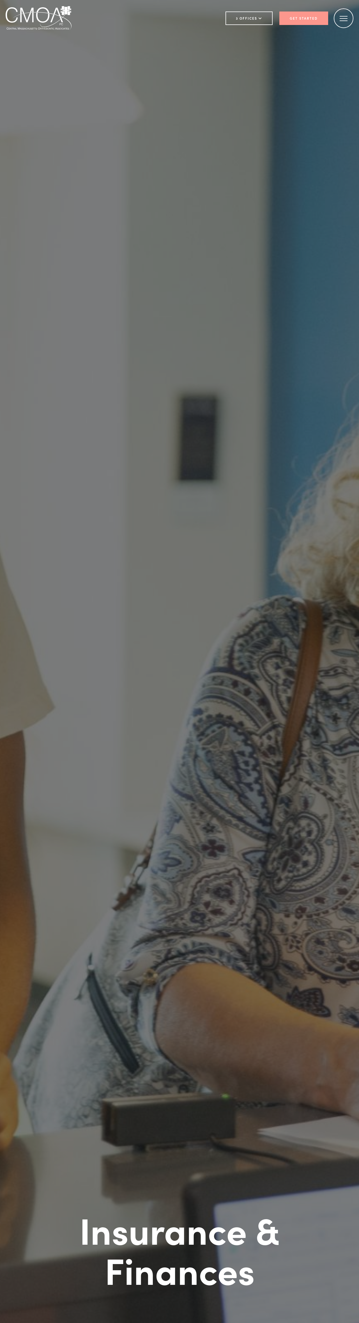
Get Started (304, 18)
